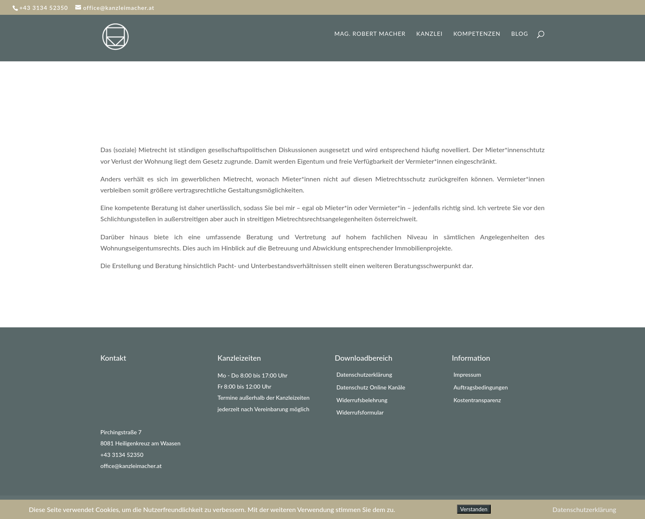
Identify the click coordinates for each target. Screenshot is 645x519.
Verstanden (473, 509)
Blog (519, 34)
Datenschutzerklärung (364, 374)
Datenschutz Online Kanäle (370, 387)
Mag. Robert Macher (370, 34)
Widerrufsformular (360, 412)
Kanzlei (429, 34)
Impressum (467, 374)
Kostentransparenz (477, 399)
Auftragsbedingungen (480, 387)
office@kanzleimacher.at (131, 465)
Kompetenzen (477, 34)
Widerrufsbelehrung (361, 399)
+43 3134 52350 (122, 454)
